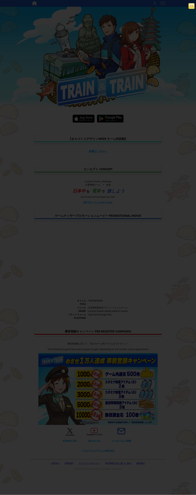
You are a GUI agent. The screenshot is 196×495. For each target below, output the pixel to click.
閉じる (191, 6)
